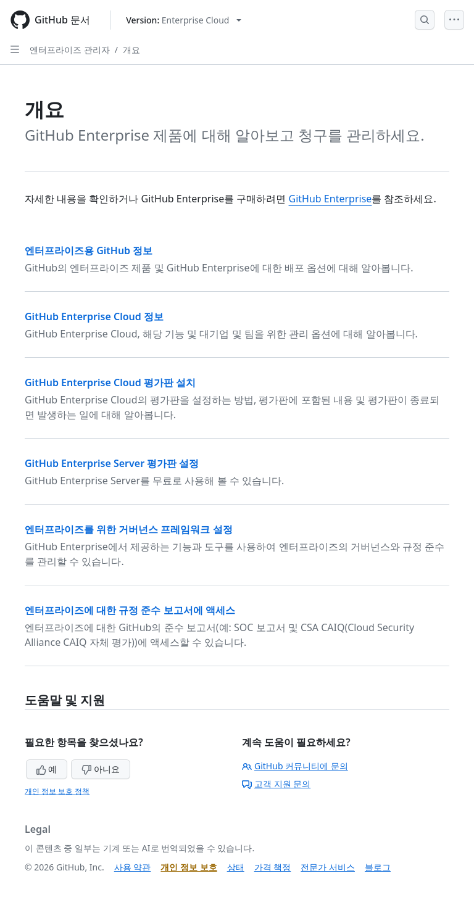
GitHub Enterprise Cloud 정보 (94, 316)
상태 (235, 867)
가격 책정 (272, 867)
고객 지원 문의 (276, 784)
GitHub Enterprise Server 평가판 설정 (112, 463)
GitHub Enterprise (330, 198)
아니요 (100, 769)
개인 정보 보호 (188, 867)
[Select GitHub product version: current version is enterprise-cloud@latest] (183, 20)
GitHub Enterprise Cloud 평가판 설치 (110, 382)
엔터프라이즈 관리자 (70, 50)
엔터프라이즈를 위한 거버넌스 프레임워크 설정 (129, 529)
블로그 (378, 867)
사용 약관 (132, 867)
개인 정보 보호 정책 (57, 791)
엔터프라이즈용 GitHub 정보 (88, 250)
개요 (131, 50)
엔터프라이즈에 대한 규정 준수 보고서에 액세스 (130, 610)
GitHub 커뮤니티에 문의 (295, 766)
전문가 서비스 (328, 867)
